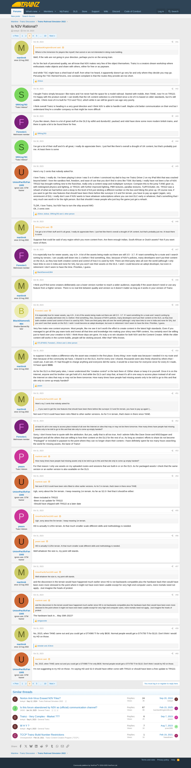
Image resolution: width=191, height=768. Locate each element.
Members (48, 11)
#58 (176, 595)
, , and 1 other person (56, 214)
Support (95, 11)
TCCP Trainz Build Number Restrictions (42, 734)
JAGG (22, 710)
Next (51, 36)
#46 (176, 222)
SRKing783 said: (42, 227)
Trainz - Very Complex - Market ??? (40, 716)
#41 (176, 42)
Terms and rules (148, 760)
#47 (176, 250)
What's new (31, 11)
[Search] (173, 11)
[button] (40, 11)
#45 (176, 166)
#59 (176, 628)
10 (45, 36)
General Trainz (44, 710)
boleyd (16, 31)
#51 (176, 393)
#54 (176, 476)
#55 (176, 511)
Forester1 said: (41, 311)
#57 (176, 566)
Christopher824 (26, 738)
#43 (176, 116)
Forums (17, 11)
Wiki (106, 11)
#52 (176, 421)
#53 (176, 451)
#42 (176, 89)
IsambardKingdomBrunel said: (48, 47)
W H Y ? (24, 725)
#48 (176, 280)
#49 (176, 305)
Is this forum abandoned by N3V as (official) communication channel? (58, 707)
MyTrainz (64, 11)
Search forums (28, 16)
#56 (176, 536)
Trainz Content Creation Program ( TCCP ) (62, 738)
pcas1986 (169, 728)
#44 (176, 141)
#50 (176, 351)
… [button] (41, 36)
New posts (15, 16)
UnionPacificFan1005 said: (46, 399)
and (45, 646)
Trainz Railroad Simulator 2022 (51, 701)
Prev (17, 36)
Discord (116, 11)
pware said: (40, 541)
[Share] (172, 42)
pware (170, 719)
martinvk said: (41, 456)
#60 (176, 654)
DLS (75, 11)
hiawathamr (168, 737)
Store (84, 11)
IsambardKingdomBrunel (163, 710)
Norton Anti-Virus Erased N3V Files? (40, 698)
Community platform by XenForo (96, 765)
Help (173, 760)
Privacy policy (163, 760)
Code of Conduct (132, 11)
